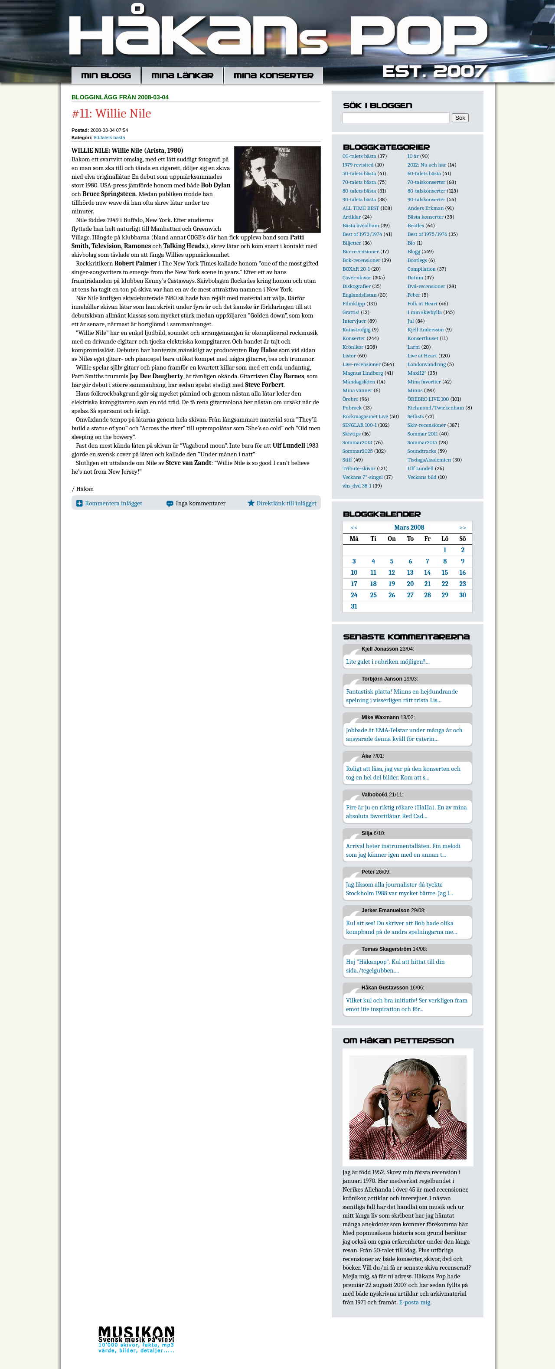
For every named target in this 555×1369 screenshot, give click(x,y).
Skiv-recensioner (427, 425)
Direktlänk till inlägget (282, 503)
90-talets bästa (359, 199)
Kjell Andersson (426, 329)
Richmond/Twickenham (436, 407)
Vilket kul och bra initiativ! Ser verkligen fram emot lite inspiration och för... (407, 1004)
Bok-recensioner (361, 260)
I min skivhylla (425, 312)
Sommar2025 (358, 451)
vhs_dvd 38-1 (357, 485)
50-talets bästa (359, 173)
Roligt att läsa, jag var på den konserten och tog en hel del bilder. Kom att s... (403, 773)
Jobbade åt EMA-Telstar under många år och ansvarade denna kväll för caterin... (404, 734)
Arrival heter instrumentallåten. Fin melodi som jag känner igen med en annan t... (403, 850)
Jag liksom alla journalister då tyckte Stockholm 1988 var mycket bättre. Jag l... (399, 889)
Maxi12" (417, 373)
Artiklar (352, 216)
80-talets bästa (109, 137)
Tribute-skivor (359, 468)
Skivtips (352, 433)
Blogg (414, 251)
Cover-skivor (357, 277)
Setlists (416, 416)
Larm (414, 347)
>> (463, 527)
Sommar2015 (422, 442)
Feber (414, 294)
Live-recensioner (362, 364)
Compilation (422, 268)
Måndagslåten (359, 381)
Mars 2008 (409, 527)
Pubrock (352, 407)
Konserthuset (423, 338)
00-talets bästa (359, 156)
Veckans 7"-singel (363, 477)
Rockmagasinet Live (365, 416)
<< (354, 527)
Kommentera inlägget (109, 503)
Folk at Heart (422, 303)
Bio (411, 242)
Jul (411, 321)
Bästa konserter (426, 216)
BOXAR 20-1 (356, 268)
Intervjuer (354, 321)
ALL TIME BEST (361, 208)
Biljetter (352, 242)
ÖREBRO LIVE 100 (428, 399)
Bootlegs (417, 260)
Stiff (347, 459)
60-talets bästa (424, 173)
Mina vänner (357, 390)
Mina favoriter (424, 381)
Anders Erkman (426, 208)
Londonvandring (427, 364)
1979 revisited (358, 164)
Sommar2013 (357, 442)
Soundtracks (422, 451)
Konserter (354, 338)
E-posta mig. (415, 1302)
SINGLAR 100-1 (360, 425)
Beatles (416, 225)
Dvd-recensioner (426, 286)
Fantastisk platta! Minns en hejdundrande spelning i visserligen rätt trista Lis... (402, 696)
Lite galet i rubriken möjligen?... (388, 661)
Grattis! (351, 312)
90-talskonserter (426, 199)
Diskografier (357, 286)
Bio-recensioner (361, 251)
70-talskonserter (426, 182)
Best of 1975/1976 (427, 234)
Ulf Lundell (421, 468)
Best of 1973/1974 (362, 234)
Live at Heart (422, 355)
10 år (413, 156)
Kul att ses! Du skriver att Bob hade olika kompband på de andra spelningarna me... (401, 927)
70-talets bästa (359, 182)
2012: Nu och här (427, 164)
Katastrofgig (357, 329)
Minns (415, 390)
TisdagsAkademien (429, 459)
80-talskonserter (426, 190)
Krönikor (353, 347)
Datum (415, 277)
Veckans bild (422, 477)
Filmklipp (354, 303)
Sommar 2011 (423, 433)
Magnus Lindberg (363, 373)
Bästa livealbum (361, 225)
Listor (349, 355)
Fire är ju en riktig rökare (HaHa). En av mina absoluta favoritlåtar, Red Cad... (406, 811)
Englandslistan (360, 294)
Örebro (350, 399)
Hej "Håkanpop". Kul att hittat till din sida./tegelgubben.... (395, 966)
